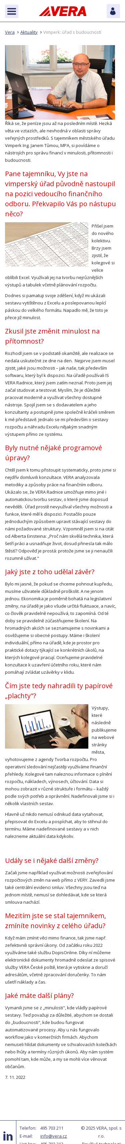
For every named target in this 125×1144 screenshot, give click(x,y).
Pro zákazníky (113, 11)
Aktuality (29, 32)
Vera (10, 32)
